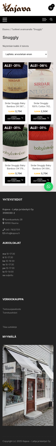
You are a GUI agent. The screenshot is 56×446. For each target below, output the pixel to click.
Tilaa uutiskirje (10, 327)
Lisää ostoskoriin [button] (15, 118)
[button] (48, 186)
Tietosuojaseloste (12, 309)
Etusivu (6, 29)
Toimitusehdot (10, 312)
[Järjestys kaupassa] (25, 54)
